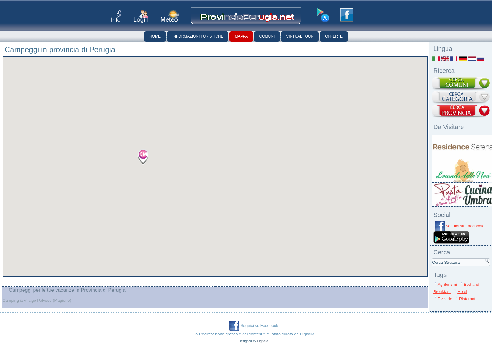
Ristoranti (467, 298)
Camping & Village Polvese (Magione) (37, 300)
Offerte (334, 36)
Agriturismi (447, 284)
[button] (143, 157)
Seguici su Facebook (465, 226)
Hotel (462, 291)
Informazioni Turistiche (197, 36)
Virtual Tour (299, 36)
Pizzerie (445, 298)
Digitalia (307, 334)
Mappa (241, 36)
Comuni (267, 36)
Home (155, 36)
